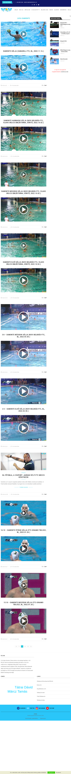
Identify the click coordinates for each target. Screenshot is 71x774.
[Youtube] (38, 4)
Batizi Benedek (63, 59)
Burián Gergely (4, 692)
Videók (51, 9)
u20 (4, 690)
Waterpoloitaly (41, 700)
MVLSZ (69, 9)
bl (13, 688)
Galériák (56, 9)
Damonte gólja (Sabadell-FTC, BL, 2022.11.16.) (23, 51)
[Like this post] (42, 85)
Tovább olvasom (24, 487)
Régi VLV (21, 9)
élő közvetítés (15, 682)
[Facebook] (32, 4)
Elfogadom (51, 772)
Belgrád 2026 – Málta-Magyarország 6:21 (27, 2)
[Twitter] (34, 4)
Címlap (16, 9)
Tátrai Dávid (24, 687)
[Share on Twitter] (45, 85)
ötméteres (24, 696)
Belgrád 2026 (44, 9)
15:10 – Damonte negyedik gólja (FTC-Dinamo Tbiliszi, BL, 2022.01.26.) (23, 603)
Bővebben (58, 772)
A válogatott (35, 9)
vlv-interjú (9, 695)
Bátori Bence (27, 684)
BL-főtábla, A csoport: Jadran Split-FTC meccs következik (23, 476)
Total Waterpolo (41, 696)
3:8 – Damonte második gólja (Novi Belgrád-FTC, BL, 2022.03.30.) (23, 336)
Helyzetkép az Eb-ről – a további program (65, 32)
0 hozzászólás (14, 85)
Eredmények (63, 9)
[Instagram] (36, 4)
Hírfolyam (27, 9)
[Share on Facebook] (44, 85)
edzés (9, 688)
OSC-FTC (8, 685)
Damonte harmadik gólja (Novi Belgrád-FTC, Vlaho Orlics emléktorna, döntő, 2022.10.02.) (23, 121)
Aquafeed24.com (41, 688)
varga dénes (17, 684)
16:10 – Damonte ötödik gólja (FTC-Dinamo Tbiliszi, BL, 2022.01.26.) (23, 531)
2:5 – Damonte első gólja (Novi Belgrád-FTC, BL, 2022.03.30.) (23, 410)
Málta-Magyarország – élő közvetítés (65, 50)
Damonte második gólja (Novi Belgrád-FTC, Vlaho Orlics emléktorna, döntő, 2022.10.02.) (23, 192)
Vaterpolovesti (40, 692)
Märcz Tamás (17, 691)
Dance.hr (39, 685)
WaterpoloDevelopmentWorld (45, 681)
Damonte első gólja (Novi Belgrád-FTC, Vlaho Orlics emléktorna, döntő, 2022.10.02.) (23, 263)
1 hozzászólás (15, 494)
